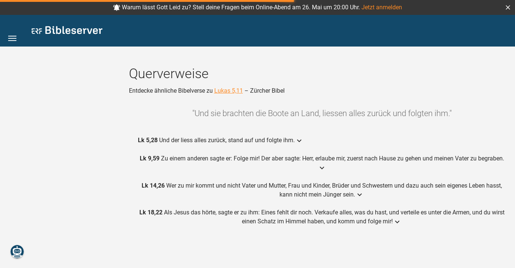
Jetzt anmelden (381, 7)
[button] (508, 7)
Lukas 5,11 (228, 90)
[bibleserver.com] (67, 31)
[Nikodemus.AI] (17, 251)
